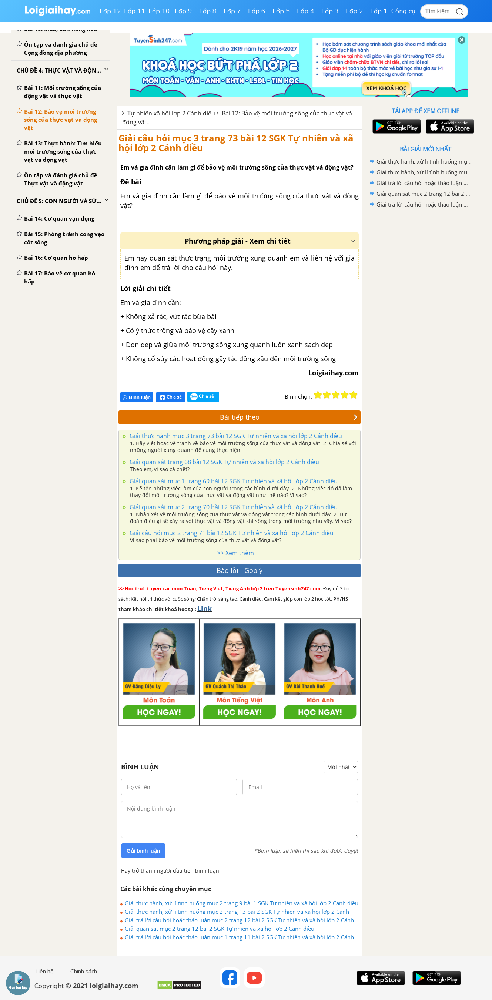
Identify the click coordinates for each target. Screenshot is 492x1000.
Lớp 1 (379, 11)
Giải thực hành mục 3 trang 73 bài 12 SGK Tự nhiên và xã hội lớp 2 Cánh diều (235, 436)
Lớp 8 (208, 11)
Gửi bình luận (143, 851)
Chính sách (83, 971)
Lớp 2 (354, 11)
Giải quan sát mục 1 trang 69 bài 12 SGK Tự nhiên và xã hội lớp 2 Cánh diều (233, 481)
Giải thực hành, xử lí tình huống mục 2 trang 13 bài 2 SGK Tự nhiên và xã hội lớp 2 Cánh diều (237, 911)
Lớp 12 (110, 11)
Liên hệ (44, 971)
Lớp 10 (159, 11)
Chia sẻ (171, 397)
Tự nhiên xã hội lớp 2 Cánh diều (171, 113)
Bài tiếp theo (289, 417)
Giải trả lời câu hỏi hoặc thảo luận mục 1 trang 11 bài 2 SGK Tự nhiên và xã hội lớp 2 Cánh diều (239, 937)
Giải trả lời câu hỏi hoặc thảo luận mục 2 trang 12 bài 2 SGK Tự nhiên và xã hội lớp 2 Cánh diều (239, 920)
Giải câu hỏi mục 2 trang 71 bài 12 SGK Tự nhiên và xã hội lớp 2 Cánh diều (231, 533)
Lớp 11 (134, 11)
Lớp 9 (183, 11)
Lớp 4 (305, 11)
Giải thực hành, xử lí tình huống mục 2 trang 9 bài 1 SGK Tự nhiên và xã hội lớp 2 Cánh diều (241, 903)
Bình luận (137, 397)
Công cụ (403, 11)
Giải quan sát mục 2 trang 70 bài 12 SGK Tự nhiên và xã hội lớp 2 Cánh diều (233, 507)
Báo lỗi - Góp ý (239, 570)
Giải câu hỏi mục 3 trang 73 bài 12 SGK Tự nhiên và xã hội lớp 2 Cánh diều (236, 143)
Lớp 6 (256, 11)
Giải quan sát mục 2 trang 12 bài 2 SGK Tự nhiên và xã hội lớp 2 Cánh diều (219, 928)
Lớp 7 (232, 11)
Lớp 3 (330, 11)
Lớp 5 (281, 11)
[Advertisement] (425, 328)
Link (204, 608)
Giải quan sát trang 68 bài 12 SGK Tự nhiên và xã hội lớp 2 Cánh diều (223, 462)
